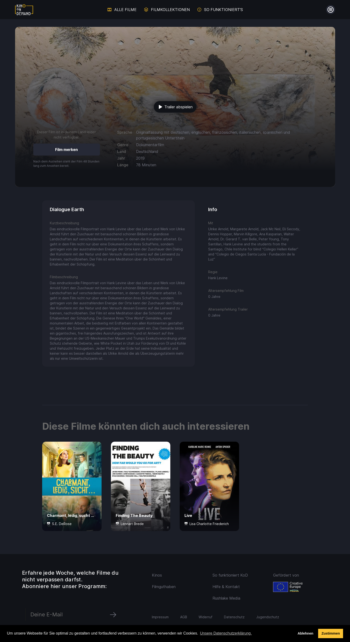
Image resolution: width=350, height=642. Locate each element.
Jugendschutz (267, 617)
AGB (183, 617)
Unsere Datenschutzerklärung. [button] (226, 633)
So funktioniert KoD (230, 575)
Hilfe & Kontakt (226, 586)
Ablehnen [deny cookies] (305, 633)
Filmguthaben (164, 586)
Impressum (160, 617)
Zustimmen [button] (330, 633)
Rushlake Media (226, 598)
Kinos (157, 575)
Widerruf (205, 617)
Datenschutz (234, 617)
